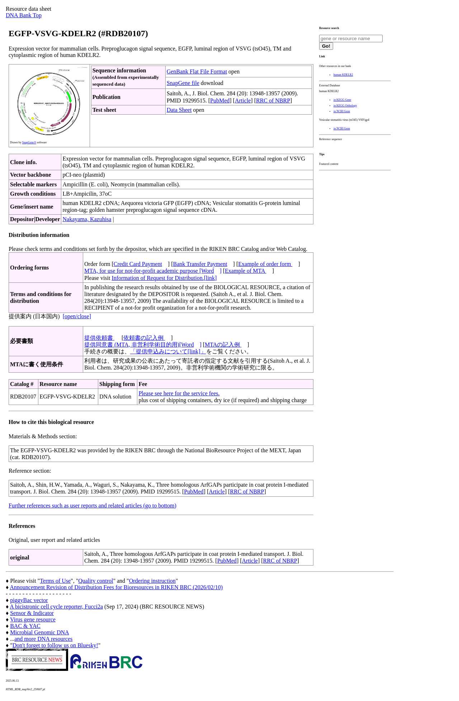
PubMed (220, 100)
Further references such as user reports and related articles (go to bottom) (92, 505)
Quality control (95, 581)
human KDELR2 (343, 74)
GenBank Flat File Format (197, 71)
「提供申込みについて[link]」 (168, 351)
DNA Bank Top (24, 15)
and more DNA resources (43, 639)
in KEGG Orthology (345, 105)
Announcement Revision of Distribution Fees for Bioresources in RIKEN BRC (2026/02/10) (116, 587)
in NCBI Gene (341, 111)
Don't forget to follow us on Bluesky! (55, 645)
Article (243, 100)
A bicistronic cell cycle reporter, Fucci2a (56, 607)
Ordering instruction (152, 581)
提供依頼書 (99, 338)
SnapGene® (29, 142)
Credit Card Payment (138, 264)
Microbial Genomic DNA (39, 632)
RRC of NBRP (273, 100)
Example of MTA (245, 271)
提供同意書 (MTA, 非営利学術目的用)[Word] (143, 345)
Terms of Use (55, 581)
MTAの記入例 (223, 345)
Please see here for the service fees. (178, 393)
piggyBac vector (29, 600)
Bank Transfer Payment (200, 264)
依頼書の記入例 (144, 338)
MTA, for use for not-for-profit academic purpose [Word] (153, 271)
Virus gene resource (33, 619)
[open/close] (77, 316)
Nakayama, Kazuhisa (86, 219)
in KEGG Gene (342, 99)
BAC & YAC (25, 626)
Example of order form (265, 264)
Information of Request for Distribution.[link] (164, 278)
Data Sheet (179, 110)
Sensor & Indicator (32, 613)
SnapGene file (183, 83)
